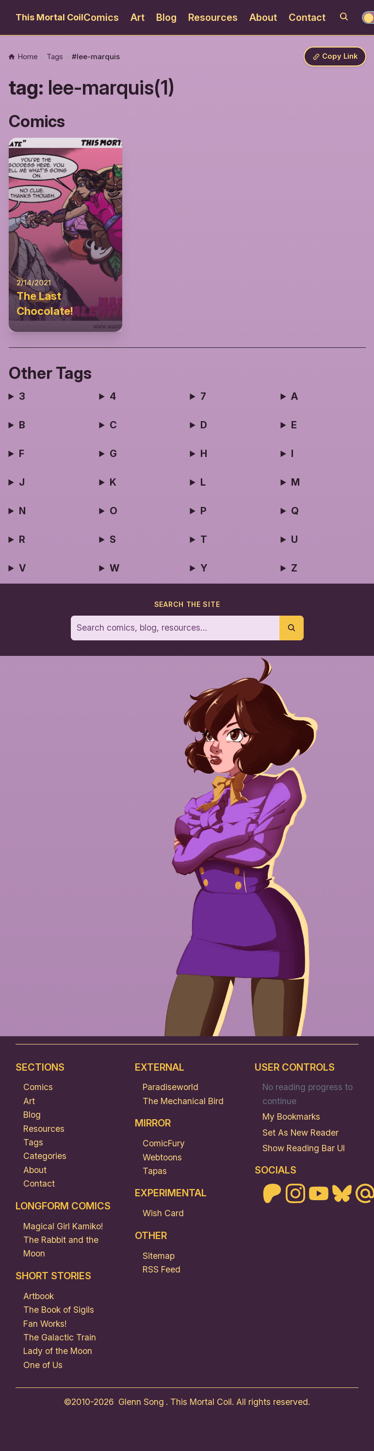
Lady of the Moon (57, 1351)
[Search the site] (175, 628)
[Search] (344, 16)
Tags (33, 1142)
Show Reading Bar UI (303, 1148)
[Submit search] (291, 628)
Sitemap (159, 1256)
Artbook (38, 1296)
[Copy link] (334, 57)
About (263, 17)
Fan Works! (44, 1324)
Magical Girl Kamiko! (63, 1226)
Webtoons (162, 1157)
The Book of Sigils (58, 1309)
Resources (213, 17)
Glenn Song (141, 1402)
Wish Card (163, 1213)
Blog (166, 17)
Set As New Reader (300, 1132)
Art (137, 17)
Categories (44, 1156)
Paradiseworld (170, 1087)
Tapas (155, 1171)
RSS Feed (161, 1269)
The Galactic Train (59, 1337)
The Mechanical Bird (183, 1101)
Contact (307, 17)
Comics (101, 17)
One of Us (43, 1365)
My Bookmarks (291, 1116)
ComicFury (164, 1143)
